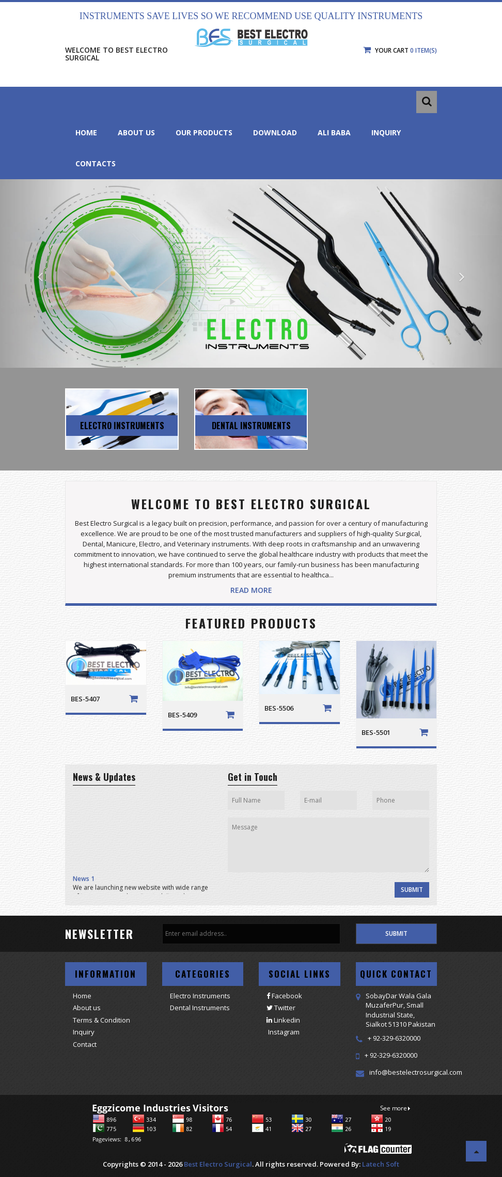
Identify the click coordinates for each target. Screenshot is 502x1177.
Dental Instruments (200, 1007)
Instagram (283, 1032)
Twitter (280, 1007)
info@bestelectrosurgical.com (415, 1072)
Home (86, 132)
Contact (85, 1044)
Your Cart (400, 50)
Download (275, 132)
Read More (251, 590)
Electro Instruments (200, 995)
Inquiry (386, 132)
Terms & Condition (101, 1020)
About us (87, 1007)
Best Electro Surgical (218, 1164)
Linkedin (283, 1020)
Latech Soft (380, 1164)
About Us (136, 132)
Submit (412, 889)
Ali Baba (334, 132)
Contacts (95, 163)
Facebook (284, 995)
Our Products (204, 132)
